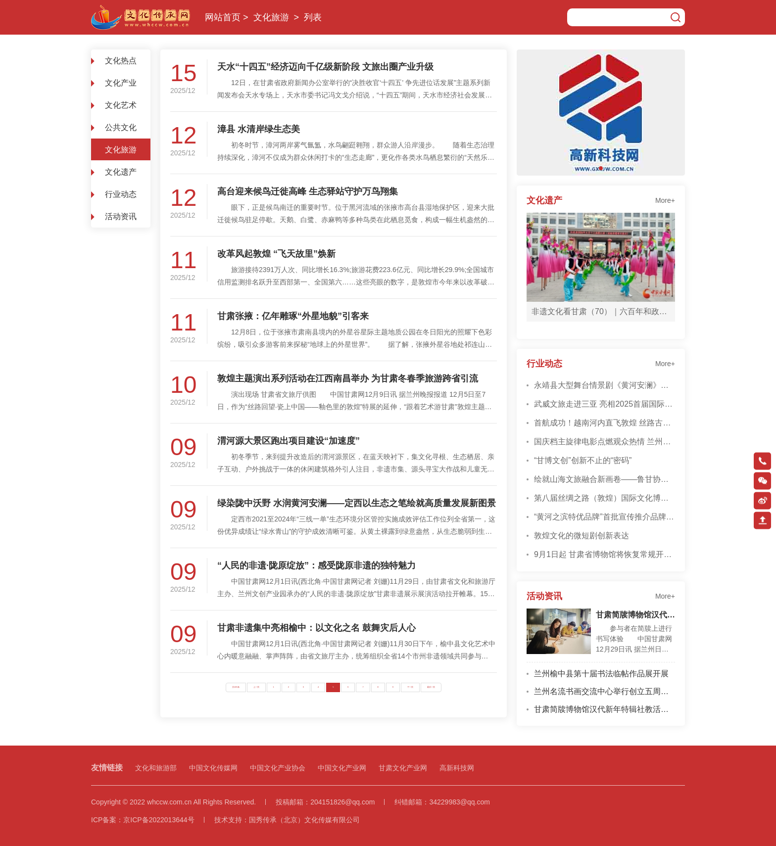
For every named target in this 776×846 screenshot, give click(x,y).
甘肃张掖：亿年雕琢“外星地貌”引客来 (293, 316)
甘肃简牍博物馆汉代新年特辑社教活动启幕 (635, 615)
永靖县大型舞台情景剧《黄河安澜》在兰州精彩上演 (604, 385)
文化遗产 (121, 172)
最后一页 (431, 687)
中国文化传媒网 (213, 768)
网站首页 (223, 17)
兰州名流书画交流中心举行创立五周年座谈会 (604, 691)
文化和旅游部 (156, 768)
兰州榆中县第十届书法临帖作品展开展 (601, 673)
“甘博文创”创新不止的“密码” (582, 460)
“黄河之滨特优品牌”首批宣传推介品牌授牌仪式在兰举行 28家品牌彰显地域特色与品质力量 (604, 517)
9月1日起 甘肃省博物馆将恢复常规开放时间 (604, 554)
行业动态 (121, 194)
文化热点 (121, 60)
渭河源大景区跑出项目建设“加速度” (288, 441)
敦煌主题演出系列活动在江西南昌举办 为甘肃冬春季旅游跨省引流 (347, 378)
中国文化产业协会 (277, 768)
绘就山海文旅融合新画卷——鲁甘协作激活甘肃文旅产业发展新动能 (604, 479)
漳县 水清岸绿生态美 (258, 129)
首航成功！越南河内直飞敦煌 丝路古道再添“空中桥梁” (604, 423)
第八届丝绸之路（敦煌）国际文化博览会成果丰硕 (604, 498)
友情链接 (107, 767)
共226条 (235, 687)
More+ (665, 200)
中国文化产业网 (342, 768)
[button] (601, 168)
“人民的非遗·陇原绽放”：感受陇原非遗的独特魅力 (316, 565)
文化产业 (121, 83)
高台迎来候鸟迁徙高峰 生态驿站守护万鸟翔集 (307, 191)
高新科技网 (456, 768)
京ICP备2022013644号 (158, 820)
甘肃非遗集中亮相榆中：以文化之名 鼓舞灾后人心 (316, 628)
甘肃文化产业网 (403, 768)
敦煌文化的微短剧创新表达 (581, 535)
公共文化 (121, 127)
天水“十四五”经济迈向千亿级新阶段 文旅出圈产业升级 (325, 67)
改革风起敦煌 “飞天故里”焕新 (276, 254)
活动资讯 (121, 216)
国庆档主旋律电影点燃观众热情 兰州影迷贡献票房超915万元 (604, 441)
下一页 (410, 687)
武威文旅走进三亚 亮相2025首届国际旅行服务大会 (604, 404)
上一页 (256, 687)
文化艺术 (121, 105)
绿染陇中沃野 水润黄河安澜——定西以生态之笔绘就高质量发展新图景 (356, 503)
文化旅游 (271, 17)
